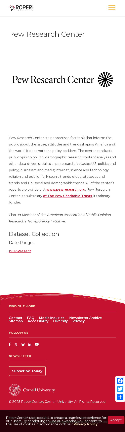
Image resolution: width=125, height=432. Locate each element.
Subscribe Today (27, 371)
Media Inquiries (52, 318)
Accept (116, 420)
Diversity (60, 321)
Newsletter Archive (85, 318)
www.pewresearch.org (65, 189)
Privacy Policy (86, 424)
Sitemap (16, 321)
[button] (111, 7)
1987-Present (20, 251)
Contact (15, 318)
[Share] (120, 397)
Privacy (79, 321)
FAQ (30, 318)
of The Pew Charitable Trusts (67, 196)
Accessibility (38, 321)
